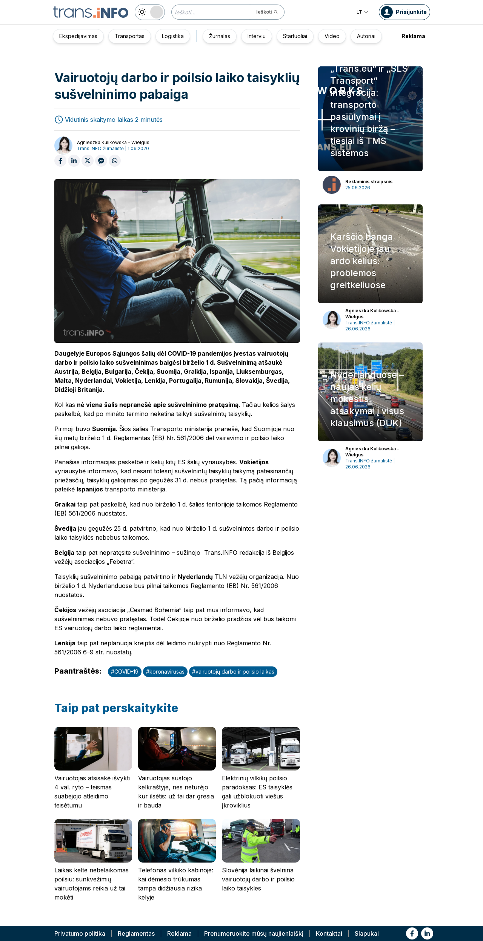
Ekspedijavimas (78, 36)
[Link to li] (427, 933)
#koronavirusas (165, 671)
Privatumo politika (79, 933)
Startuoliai (295, 36)
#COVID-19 (124, 671)
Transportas (130, 36)
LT (362, 12)
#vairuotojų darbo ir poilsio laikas (233, 671)
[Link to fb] (412, 933)
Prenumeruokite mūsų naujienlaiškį (253, 933)
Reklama (413, 36)
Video (332, 36)
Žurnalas (219, 36)
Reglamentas (136, 933)
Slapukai (367, 933)
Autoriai (366, 36)
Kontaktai (329, 933)
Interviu (257, 36)
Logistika (173, 36)
